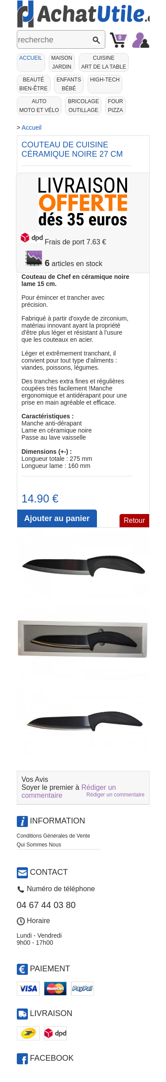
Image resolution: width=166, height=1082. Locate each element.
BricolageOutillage (83, 105)
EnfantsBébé (69, 84)
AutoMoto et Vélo (39, 105)
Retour (134, 520)
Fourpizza (115, 105)
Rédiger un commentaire (115, 795)
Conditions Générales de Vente (53, 836)
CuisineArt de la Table (103, 62)
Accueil (30, 58)
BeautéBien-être (33, 84)
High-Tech (105, 80)
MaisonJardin (61, 62)
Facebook (52, 1058)
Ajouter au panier (56, 518)
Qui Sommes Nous (39, 845)
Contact (49, 872)
